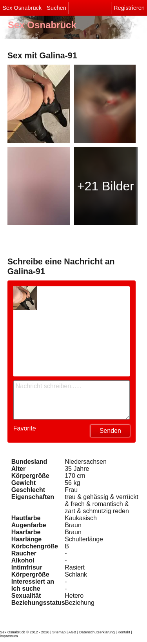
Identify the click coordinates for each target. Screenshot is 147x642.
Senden (110, 430)
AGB (72, 632)
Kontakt (124, 632)
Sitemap (58, 632)
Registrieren (129, 8)
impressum (9, 636)
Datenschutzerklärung (97, 632)
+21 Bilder (105, 186)
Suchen (56, 8)
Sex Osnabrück (22, 8)
